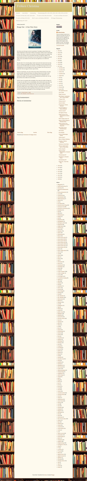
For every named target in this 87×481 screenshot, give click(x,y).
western (59, 465)
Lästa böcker (25, 13)
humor (59, 320)
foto (58, 303)
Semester (59, 402)
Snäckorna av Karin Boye (64, 144)
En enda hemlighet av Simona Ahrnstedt (63, 108)
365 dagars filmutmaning (56, 18)
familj (59, 284)
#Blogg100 (60, 184)
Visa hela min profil (60, 45)
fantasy (59, 287)
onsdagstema (60, 373)
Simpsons (59, 410)
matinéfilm (60, 357)
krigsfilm (59, 339)
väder (59, 464)
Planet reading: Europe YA (64, 118)
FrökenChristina (61, 32)
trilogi (59, 446)
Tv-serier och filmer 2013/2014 (60, 15)
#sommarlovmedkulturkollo (63, 189)
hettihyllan (60, 315)
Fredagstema (60, 305)
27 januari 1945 (62, 99)
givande (59, 310)
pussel (59, 384)
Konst (59, 336)
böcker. (59, 248)
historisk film (60, 316)
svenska (59, 430)
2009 (59, 179)
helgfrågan (60, 313)
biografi (59, 216)
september (61, 73)
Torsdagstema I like (61, 444)
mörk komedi (60, 366)
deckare (59, 255)
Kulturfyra (60, 342)
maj (60, 81)
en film (59, 269)
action (59, 193)
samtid (59, 397)
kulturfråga (60, 341)
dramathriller (60, 266)
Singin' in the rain (62, 94)
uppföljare (60, 457)
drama (59, 263)
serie (33, 93)
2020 (59, 60)
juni (60, 79)
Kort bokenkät (61, 132)
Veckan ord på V (62, 137)
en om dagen (60, 276)
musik (59, 360)
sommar (59, 420)
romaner (59, 391)
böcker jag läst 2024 (61, 239)
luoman (45, 474)
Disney (59, 258)
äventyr (59, 467)
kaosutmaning (60, 331)
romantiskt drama (61, 394)
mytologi (59, 363)
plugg (59, 379)
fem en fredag (60, 290)
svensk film (60, 426)
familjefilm (60, 286)
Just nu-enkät (61, 92)
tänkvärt (59, 452)
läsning (59, 352)
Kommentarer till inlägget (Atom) (30, 134)
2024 (59, 52)
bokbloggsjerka (60, 221)
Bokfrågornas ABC (61, 222)
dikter (59, 256)
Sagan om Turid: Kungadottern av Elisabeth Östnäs (64, 152)
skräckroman (60, 417)
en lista (59, 274)
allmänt (59, 200)
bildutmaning (60, 214)
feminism (59, 292)
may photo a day (61, 358)
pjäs (58, 378)
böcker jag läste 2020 (62, 243)
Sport (59, 421)
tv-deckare (60, 449)
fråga (59, 307)
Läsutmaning (33, 13)
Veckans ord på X (62, 101)
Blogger (52, 474)
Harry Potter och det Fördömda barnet (63, 128)
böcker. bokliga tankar (62, 250)
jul (58, 326)
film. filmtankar (23, 93)
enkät (59, 281)
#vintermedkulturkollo (62, 192)
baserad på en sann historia (63, 208)
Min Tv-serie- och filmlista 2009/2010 (40, 18)
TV (58, 447)
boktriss (59, 232)
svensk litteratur (61, 428)
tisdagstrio (60, 441)
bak (58, 201)
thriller (59, 438)
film (58, 294)
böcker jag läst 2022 (61, 237)
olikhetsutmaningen (61, 370)
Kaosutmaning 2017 (62, 159)
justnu (59, 328)
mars (60, 85)
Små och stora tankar (62, 418)
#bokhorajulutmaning (62, 186)
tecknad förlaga (61, 436)
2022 (59, 56)
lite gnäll (59, 345)
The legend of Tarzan (63, 112)
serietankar (60, 407)
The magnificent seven (63, 90)
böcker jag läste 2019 (62, 242)
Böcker (59, 235)
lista (58, 344)
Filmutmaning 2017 (62, 154)
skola (59, 413)
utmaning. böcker (61, 460)
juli (59, 77)
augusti (60, 75)
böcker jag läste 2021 (62, 245)
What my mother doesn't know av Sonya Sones (63, 146)
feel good (59, 289)
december (61, 67)
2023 (59, 54)
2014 (59, 169)
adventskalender (61, 197)
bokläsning (60, 227)
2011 (59, 175)
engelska (59, 279)
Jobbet (59, 324)
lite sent (59, 349)
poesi (59, 383)
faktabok (59, 282)
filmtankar (60, 302)
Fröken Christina (28, 6)
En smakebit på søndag (62, 277)
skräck (59, 415)
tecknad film (60, 434)
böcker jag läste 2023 (62, 247)
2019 (59, 62)
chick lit (59, 252)
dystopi (59, 268)
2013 (59, 171)
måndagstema (60, 365)
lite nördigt (60, 347)
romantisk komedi (61, 392)
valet (58, 462)
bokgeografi (60, 224)
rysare (59, 396)
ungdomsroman (61, 454)
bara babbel (60, 203)
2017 (59, 66)
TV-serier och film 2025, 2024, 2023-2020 (25, 15)
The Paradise (61, 130)
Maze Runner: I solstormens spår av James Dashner (64, 97)
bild (58, 211)
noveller (59, 368)
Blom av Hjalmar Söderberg (64, 139)
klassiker (59, 332)
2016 (59, 165)
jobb (58, 323)
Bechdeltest (60, 210)
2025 (59, 50)
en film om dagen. (61, 273)
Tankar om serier (61, 433)
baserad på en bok (61, 206)
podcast (59, 381)
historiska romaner (61, 318)
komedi (59, 334)
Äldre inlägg (49, 132)
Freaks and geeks (62, 148)
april (60, 83)
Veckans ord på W (62, 110)
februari (60, 87)
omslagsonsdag (60, 371)
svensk (59, 425)
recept (59, 387)
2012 (59, 173)
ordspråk (59, 376)
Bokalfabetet (60, 219)
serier (59, 405)
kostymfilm (60, 337)
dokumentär (60, 261)
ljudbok (59, 350)
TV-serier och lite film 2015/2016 (44, 15)
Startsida (18, 13)
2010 (59, 177)
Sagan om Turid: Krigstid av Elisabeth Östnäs (64, 121)
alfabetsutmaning (61, 198)
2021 (59, 58)
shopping (59, 409)
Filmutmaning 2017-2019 (21, 20)
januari (60, 89)
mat (58, 355)
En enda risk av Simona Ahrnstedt (63, 105)
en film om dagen (61, 271)
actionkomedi (60, 195)
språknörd (59, 423)
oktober (60, 71)
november (61, 69)
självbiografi (60, 412)
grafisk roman (60, 311)
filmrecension (60, 299)
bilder (59, 213)
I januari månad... (62, 102)
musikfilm (60, 362)
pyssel (59, 386)
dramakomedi (60, 265)
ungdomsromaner (61, 455)
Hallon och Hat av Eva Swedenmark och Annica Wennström (64, 124)
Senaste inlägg (20, 132)
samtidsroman (60, 399)
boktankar (59, 231)
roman (59, 389)
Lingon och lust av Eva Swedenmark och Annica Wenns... (64, 115)
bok (58, 218)
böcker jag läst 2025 (61, 240)
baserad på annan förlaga (62, 205)
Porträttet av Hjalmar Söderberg (63, 142)
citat (58, 253)
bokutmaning (60, 234)
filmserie (59, 300)
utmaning (59, 459)
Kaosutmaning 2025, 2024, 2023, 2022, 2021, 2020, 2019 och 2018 (52, 13)
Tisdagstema (60, 439)
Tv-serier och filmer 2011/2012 (23, 18)
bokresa (59, 229)
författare (59, 308)
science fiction (29, 93)
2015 (59, 167)
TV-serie (59, 451)
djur (58, 260)
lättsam (59, 354)
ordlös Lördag (60, 375)
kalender (59, 329)
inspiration (60, 321)
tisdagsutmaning (61, 442)
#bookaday (60, 187)
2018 (59, 64)
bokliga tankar (60, 226)
